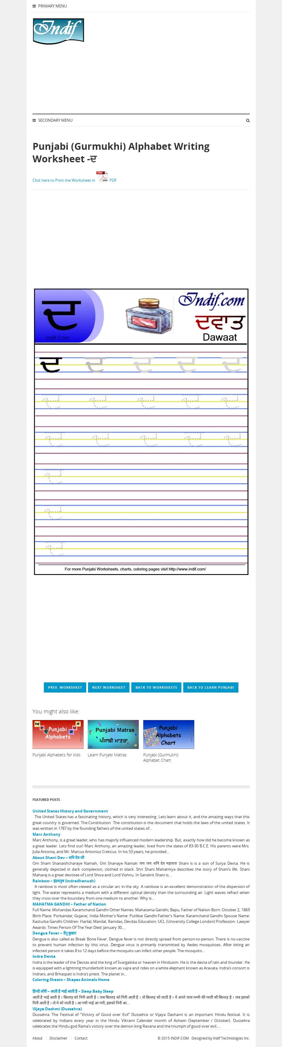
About (37, 1038)
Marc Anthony (46, 834)
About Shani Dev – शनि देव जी (58, 857)
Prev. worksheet (65, 687)
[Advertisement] (163, 63)
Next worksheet (108, 687)
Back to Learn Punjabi (210, 687)
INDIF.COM (180, 1038)
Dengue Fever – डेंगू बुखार (54, 933)
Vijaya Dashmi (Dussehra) (57, 1008)
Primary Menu (50, 6)
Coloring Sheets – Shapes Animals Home (71, 979)
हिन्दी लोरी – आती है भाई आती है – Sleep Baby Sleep (73, 991)
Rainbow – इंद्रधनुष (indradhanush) (64, 880)
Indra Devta (44, 956)
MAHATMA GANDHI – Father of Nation (69, 904)
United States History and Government (70, 811)
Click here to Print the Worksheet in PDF (75, 180)
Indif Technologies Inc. (231, 1038)
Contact (81, 1038)
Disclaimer (58, 1038)
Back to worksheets (156, 687)
